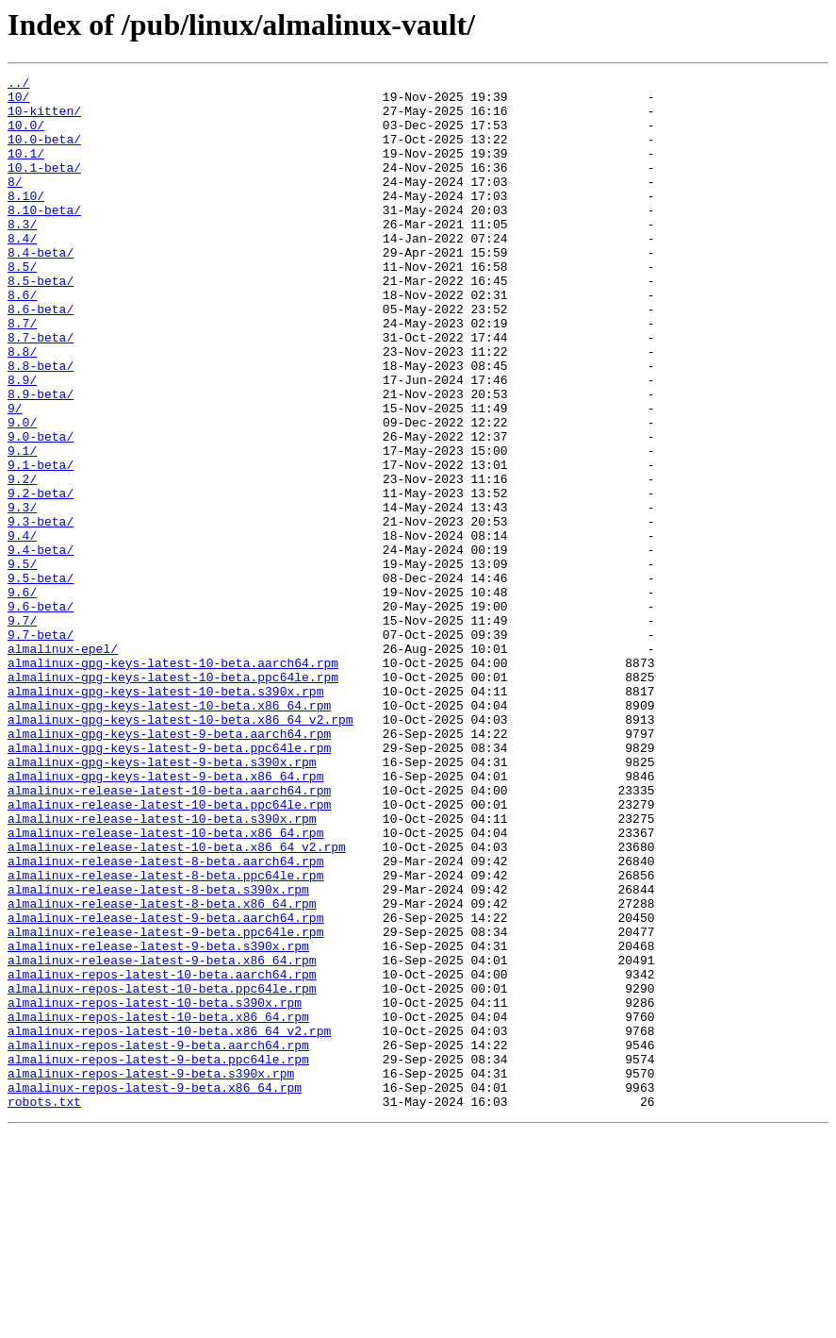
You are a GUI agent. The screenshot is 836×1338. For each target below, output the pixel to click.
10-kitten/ (44, 118)
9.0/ (22, 492)
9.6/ (22, 696)
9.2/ (22, 560)
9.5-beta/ (41, 679)
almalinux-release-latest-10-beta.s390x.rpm (162, 968)
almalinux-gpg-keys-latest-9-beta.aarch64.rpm (169, 866)
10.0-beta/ (44, 152)
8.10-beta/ (44, 237)
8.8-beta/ (41, 424)
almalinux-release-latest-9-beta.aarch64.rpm (165, 1087)
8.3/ (22, 254)
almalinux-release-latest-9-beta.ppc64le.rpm (165, 1103)
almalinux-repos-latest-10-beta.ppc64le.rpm (162, 1171)
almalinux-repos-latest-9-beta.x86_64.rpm (155, 1290)
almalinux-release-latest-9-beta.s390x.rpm (158, 1120)
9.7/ (22, 730)
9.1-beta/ (41, 543)
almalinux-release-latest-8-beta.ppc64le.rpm (165, 1036)
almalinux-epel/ (63, 764)
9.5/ (22, 662)
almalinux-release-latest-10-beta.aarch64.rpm (169, 934)
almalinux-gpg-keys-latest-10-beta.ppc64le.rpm (173, 798)
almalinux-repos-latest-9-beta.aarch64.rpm (158, 1239)
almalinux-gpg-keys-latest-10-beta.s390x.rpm (165, 815)
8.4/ (22, 271)
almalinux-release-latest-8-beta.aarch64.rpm (165, 1019)
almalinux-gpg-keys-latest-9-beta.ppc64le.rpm (169, 883)
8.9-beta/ (41, 458)
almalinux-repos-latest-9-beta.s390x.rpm (151, 1273)
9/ (15, 475)
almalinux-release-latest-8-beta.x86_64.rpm (162, 1070)
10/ (18, 101)
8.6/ (22, 339)
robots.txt (44, 1307)
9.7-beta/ (41, 747)
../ (18, 84)
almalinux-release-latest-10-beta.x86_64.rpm (165, 985)
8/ (15, 203)
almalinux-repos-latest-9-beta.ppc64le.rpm (158, 1256)
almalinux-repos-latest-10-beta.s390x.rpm (155, 1188)
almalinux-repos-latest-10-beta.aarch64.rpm (162, 1154)
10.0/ (26, 135)
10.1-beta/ (44, 186)
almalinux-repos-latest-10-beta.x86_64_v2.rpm (169, 1222)
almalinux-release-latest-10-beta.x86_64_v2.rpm (177, 1002)
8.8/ (22, 407)
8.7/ (22, 373)
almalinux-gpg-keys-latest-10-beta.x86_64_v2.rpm (180, 849)
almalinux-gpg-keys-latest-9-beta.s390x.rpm (162, 900)
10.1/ (26, 169)
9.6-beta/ (41, 713)
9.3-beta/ (41, 611)
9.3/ (22, 594)
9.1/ (22, 526)
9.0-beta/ (41, 509)
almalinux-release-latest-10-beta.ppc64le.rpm (169, 951)
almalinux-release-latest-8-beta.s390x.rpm (158, 1053)
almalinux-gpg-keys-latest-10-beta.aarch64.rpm (173, 781)
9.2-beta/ (41, 577)
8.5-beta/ (41, 322)
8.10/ (26, 220)
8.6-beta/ (41, 356)
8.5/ (22, 305)
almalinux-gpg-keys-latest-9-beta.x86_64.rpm (165, 917)
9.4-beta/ (41, 645)
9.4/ (22, 628)
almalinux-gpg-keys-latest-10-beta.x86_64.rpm (169, 832)
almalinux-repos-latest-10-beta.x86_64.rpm (158, 1205)
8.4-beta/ (41, 288)
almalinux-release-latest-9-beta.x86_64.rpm (162, 1137)
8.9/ (22, 441)
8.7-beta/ (41, 390)
